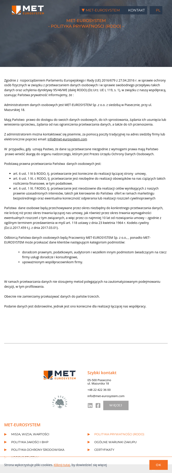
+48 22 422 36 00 (99, 390)
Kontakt (136, 10)
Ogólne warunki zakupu (115, 442)
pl (158, 10)
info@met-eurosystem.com (67, 139)
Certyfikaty (104, 449)
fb (97, 405)
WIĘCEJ (116, 405)
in (90, 405)
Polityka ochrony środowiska (37, 449)
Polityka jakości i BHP (29, 442)
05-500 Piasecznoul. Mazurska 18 (99, 381)
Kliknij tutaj (62, 465)
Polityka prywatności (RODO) (119, 434)
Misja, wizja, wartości (30, 434)
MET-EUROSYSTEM (103, 10)
